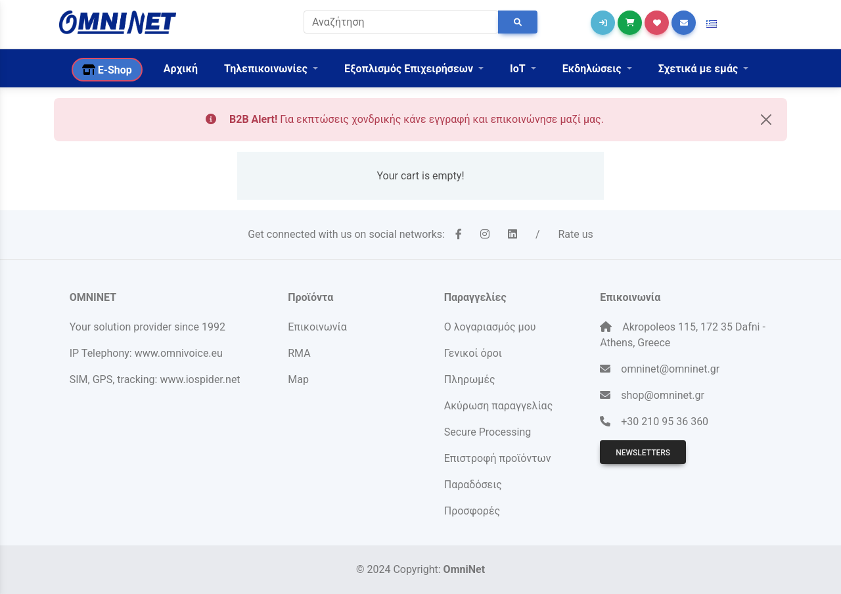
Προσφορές (472, 511)
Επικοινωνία (317, 327)
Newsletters (643, 452)
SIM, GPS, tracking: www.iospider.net (155, 379)
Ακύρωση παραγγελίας (498, 406)
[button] (711, 24)
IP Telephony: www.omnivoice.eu (146, 353)
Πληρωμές (469, 379)
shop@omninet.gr (662, 395)
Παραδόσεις (473, 484)
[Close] (766, 119)
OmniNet (464, 569)
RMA (299, 353)
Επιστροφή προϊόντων (497, 458)
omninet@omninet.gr (670, 369)
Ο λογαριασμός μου (490, 327)
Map (298, 379)
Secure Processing (487, 432)
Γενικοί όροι (473, 353)
